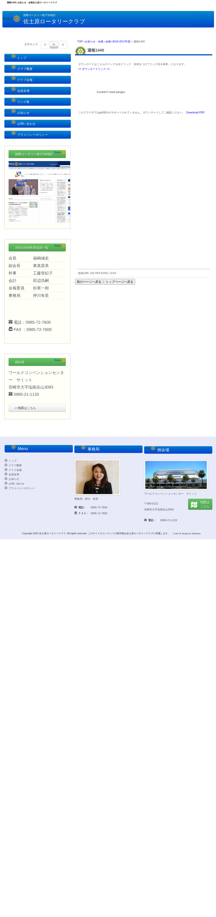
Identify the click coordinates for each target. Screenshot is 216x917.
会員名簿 (17, 90)
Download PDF (195, 112)
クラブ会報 (19, 80)
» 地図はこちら (25, 408)
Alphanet (196, 533)
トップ (15, 58)
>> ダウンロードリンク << (94, 69)
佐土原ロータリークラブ (52, 533)
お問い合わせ (20, 123)
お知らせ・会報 (94, 41)
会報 (108, 41)
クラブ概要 (19, 69)
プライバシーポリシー (26, 134)
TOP (80, 41)
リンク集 (17, 101)
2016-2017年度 (121, 41)
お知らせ (17, 112)
